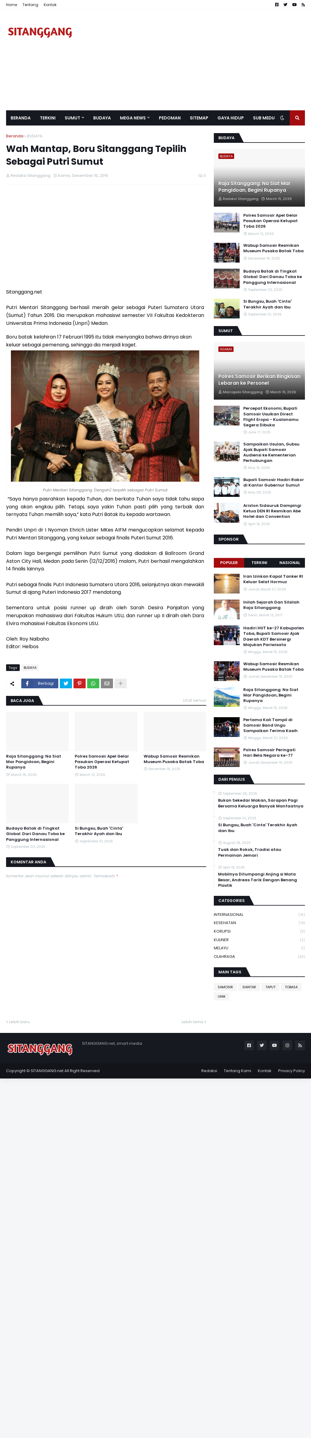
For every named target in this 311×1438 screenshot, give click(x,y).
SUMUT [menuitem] (72, 118)
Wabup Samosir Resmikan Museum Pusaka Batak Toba (174, 759)
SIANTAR (249, 987)
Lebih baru (19, 1022)
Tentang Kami (237, 1071)
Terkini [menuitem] (48, 118)
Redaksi (209, 1071)
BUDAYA (35, 136)
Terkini (259, 563)
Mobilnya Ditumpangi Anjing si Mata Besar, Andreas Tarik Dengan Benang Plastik (257, 880)
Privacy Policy (291, 1071)
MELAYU (259, 948)
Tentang (30, 4)
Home (11, 4)
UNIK (222, 996)
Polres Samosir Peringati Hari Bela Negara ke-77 (269, 752)
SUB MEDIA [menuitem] (264, 118)
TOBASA (291, 987)
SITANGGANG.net (47, 1071)
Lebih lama (192, 1022)
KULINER (259, 940)
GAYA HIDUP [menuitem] (230, 118)
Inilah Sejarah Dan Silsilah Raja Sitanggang (271, 605)
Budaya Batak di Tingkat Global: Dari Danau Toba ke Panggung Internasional (35, 834)
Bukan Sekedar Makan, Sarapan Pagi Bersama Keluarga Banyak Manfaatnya (260, 803)
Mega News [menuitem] (133, 118)
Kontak (50, 4)
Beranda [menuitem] (21, 118)
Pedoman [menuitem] (170, 118)
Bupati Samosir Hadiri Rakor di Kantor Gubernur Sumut (273, 482)
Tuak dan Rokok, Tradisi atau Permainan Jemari (249, 852)
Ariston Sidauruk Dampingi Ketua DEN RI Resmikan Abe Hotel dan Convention (272, 511)
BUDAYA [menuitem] (102, 118)
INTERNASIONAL (259, 915)
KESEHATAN (259, 923)
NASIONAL (289, 563)
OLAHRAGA (259, 957)
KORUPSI (259, 931)
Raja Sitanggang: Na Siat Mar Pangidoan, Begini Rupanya (33, 762)
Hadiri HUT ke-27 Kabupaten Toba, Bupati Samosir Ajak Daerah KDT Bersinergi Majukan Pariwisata (273, 636)
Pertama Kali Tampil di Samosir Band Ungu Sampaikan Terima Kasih (270, 725)
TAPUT (270, 987)
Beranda (14, 136)
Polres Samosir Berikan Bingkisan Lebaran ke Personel (259, 380)
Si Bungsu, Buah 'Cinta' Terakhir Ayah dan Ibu (99, 831)
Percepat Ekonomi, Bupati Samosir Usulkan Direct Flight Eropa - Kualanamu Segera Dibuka (271, 417)
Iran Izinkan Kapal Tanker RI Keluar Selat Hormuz (273, 579)
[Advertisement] (194, 60)
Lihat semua (194, 700)
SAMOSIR (225, 987)
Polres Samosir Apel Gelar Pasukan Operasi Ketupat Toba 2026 (102, 762)
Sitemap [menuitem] (199, 118)
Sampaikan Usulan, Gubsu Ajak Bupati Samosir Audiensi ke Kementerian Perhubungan (271, 453)
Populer (229, 563)
